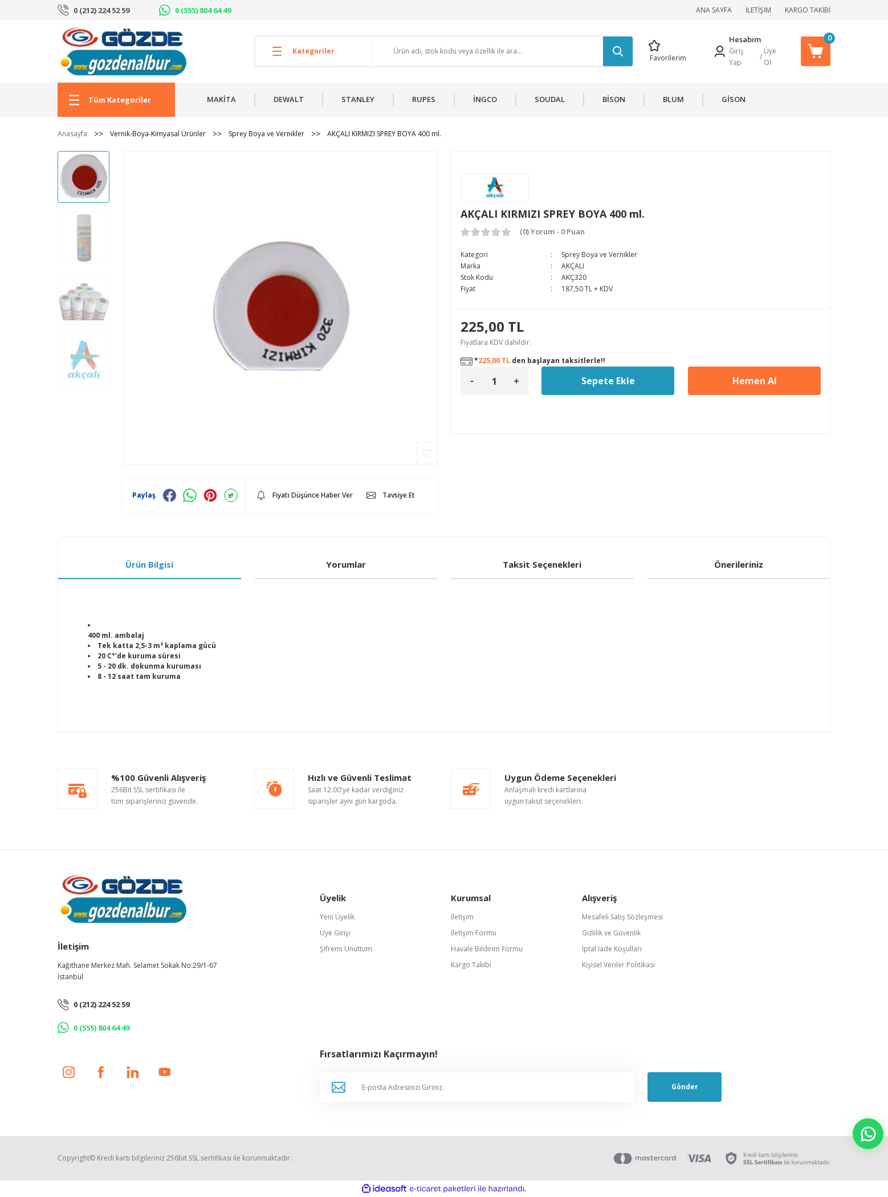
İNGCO (485, 99)
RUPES (423, 99)
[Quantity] (494, 381)
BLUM (673, 99)
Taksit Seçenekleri (542, 564)
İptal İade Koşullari (612, 949)
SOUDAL (550, 99)
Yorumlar (346, 564)
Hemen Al (754, 380)
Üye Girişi (335, 933)
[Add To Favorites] (426, 452)
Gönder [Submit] (684, 1087)
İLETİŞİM (758, 10)
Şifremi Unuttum (346, 949)
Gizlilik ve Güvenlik (611, 933)
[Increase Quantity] (516, 381)
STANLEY (357, 99)
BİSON (613, 99)
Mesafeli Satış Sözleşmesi (622, 917)
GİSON (734, 99)
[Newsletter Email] (477, 1087)
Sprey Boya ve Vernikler (599, 254)
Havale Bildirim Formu (487, 949)
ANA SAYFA (714, 10)
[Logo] (123, 51)
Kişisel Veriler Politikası (618, 965)
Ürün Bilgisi (149, 564)
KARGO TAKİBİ (807, 10)
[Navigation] (116, 100)
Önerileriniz (738, 564)
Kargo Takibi (471, 965)
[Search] (502, 51)
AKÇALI (572, 266)
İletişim (462, 917)
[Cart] (815, 51)
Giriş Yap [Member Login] (736, 56)
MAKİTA (221, 99)
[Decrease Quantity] (472, 381)
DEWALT (289, 99)
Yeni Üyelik (337, 917)
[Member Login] (720, 51)
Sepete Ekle (608, 380)
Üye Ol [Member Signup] (770, 56)
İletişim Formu (473, 933)
